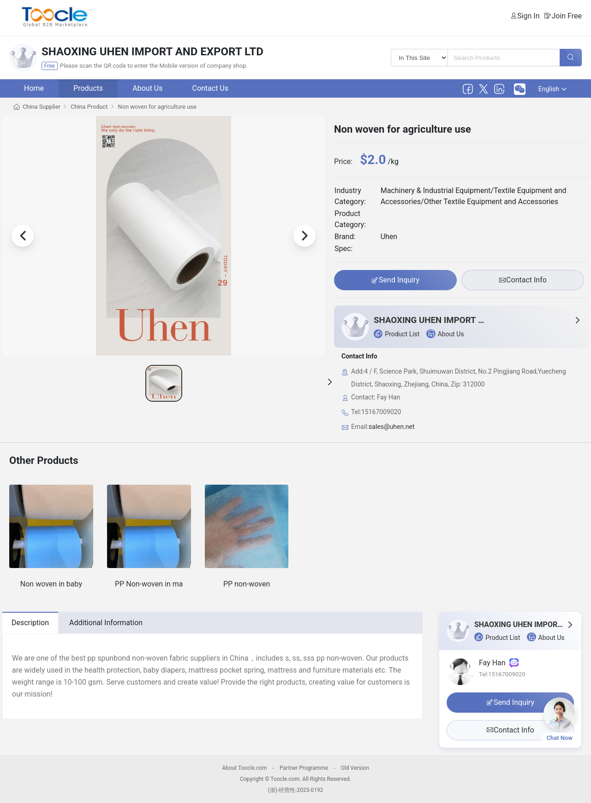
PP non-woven (246, 584)
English (552, 89)
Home (34, 88)
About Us (147, 88)
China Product (89, 106)
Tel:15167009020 (502, 674)
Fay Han (499, 662)
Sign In (528, 16)
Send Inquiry (395, 280)
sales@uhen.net (391, 426)
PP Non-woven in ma (149, 584)
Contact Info (523, 280)
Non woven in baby (51, 584)
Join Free (566, 16)
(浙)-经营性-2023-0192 (295, 790)
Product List (396, 333)
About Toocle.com (244, 768)
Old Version (354, 768)
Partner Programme (304, 768)
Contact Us (210, 88)
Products (88, 88)
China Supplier (41, 106)
